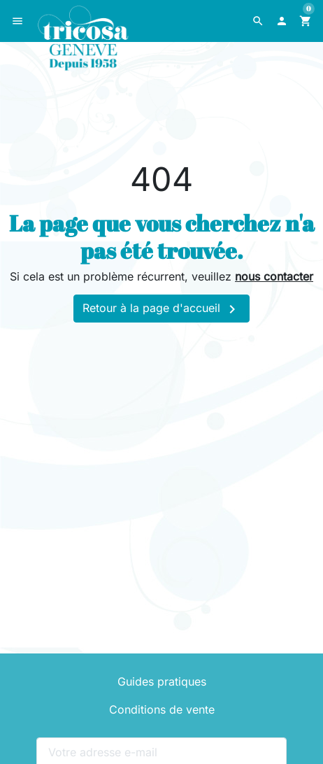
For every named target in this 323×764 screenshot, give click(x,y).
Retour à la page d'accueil (161, 309)
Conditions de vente (162, 709)
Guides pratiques (161, 681)
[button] (258, 21)
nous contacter (274, 276)
